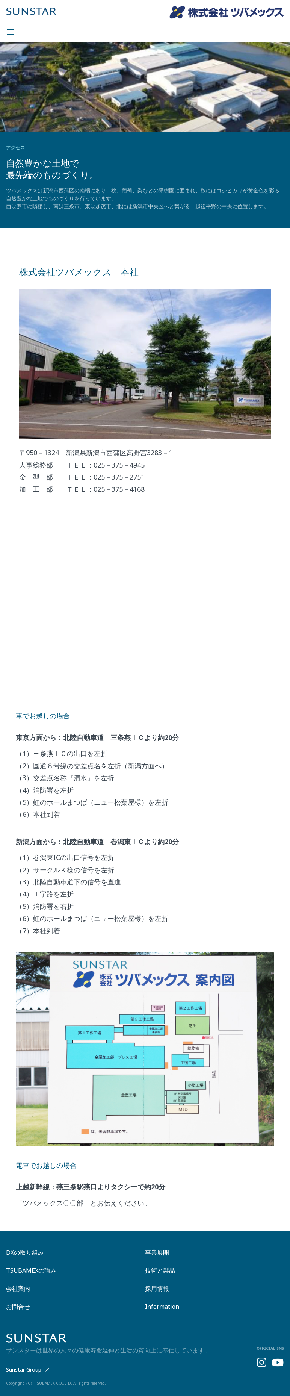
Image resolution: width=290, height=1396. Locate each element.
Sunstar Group (27, 1370)
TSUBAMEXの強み (31, 1270)
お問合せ (18, 1306)
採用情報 (157, 1288)
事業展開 (157, 1252)
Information (162, 1306)
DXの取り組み (25, 1252)
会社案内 (18, 1288)
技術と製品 (160, 1270)
